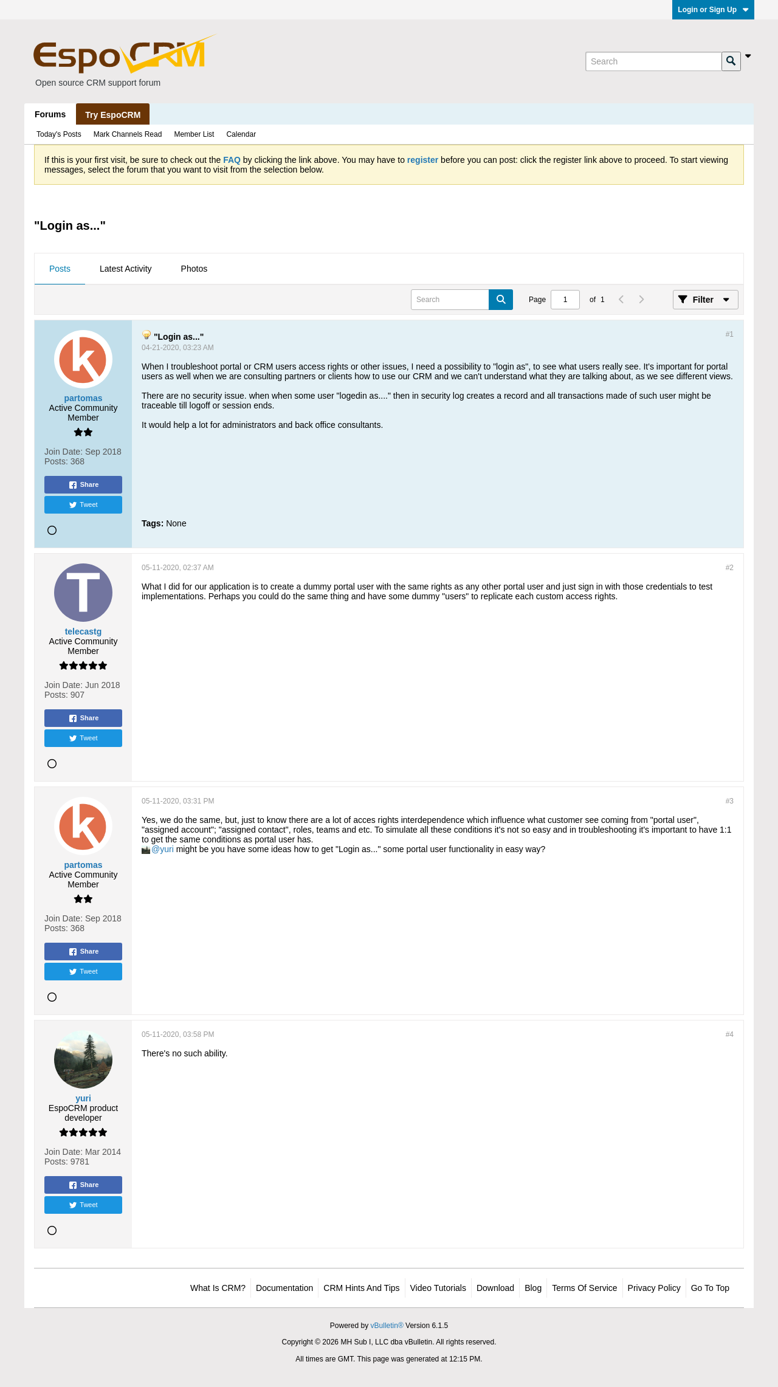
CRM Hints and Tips (361, 1288)
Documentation (284, 1288)
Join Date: (63, 451)
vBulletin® (387, 1325)
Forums (50, 114)
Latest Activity (126, 269)
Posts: (56, 461)
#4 (730, 1034)
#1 (730, 334)
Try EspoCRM (112, 115)
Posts (60, 269)
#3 (730, 801)
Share (83, 485)
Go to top (710, 1288)
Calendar (241, 134)
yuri (167, 849)
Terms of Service (584, 1288)
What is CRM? (218, 1288)
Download (495, 1288)
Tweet (83, 505)
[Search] (653, 61)
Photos (194, 269)
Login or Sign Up (713, 9)
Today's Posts (58, 134)
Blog (533, 1288)
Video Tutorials (438, 1288)
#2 (730, 567)
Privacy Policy (654, 1288)
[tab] (60, 269)
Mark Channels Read (128, 134)
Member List (194, 134)
